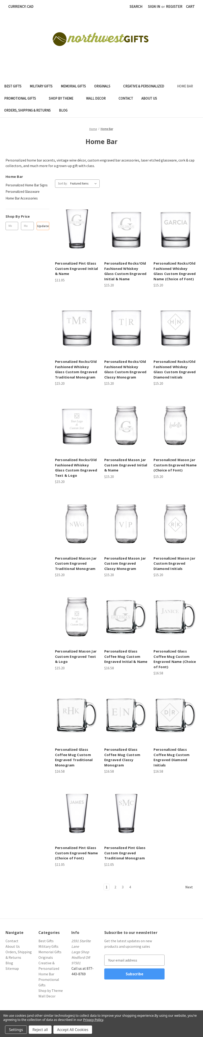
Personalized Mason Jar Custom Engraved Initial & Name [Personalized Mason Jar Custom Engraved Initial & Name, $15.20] (125, 464)
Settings (16, 1029)
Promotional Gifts (22, 98)
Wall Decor (98, 98)
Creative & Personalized (146, 86)
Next (191, 887)
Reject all (40, 1029)
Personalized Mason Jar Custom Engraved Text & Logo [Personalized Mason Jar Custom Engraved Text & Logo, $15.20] (76, 656)
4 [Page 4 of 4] (130, 887)
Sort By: (62, 183)
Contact (126, 98)
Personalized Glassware (23, 191)
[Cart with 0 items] (190, 6)
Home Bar (187, 86)
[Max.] (27, 226)
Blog (63, 110)
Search (136, 6)
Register (174, 6)
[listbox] (84, 184)
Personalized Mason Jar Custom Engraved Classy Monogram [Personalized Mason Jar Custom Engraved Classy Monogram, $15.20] (125, 563)
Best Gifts (12, 86)
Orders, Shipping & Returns (27, 110)
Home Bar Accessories (22, 198)
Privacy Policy (93, 1019)
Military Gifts (41, 86)
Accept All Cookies (72, 1029)
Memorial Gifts (73, 86)
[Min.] (12, 226)
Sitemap (12, 968)
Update (43, 226)
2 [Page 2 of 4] (115, 887)
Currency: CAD (22, 6)
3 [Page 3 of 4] (123, 887)
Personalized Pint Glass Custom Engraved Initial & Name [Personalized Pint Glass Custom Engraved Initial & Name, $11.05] (76, 268)
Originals (104, 86)
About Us (149, 98)
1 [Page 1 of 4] (106, 887)
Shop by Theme (63, 98)
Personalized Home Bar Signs (27, 185)
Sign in (154, 6)
